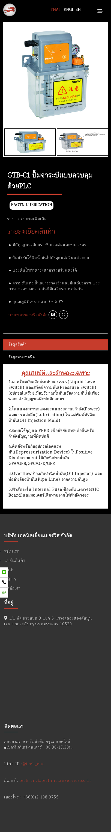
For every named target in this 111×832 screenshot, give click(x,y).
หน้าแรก (12, 551)
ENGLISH (72, 10)
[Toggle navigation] (100, 9)
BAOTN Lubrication (31, 205)
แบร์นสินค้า (14, 561)
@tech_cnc (33, 764)
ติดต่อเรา (12, 588)
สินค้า (9, 570)
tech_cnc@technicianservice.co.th (55, 781)
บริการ (10, 579)
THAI (55, 10)
